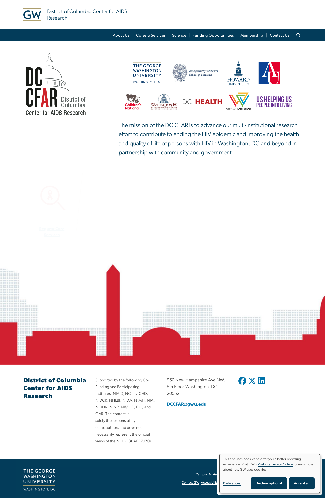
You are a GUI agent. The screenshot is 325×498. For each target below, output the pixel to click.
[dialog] (270, 473)
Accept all (302, 483)
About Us (121, 35)
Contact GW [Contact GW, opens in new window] (191, 482)
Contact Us (280, 35)
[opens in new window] (242, 385)
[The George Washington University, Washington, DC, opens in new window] (39, 479)
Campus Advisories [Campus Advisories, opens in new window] (209, 474)
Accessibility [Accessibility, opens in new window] (209, 482)
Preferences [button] (232, 483)
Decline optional (269, 483)
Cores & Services (151, 35)
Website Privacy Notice (275, 464)
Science (179, 35)
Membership (251, 35)
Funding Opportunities (213, 35)
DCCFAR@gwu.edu (187, 404)
